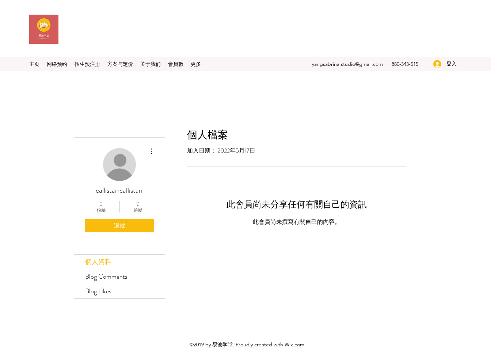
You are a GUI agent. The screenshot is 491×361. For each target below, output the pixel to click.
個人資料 (98, 262)
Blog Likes (98, 291)
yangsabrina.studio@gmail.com (347, 64)
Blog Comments (106, 276)
